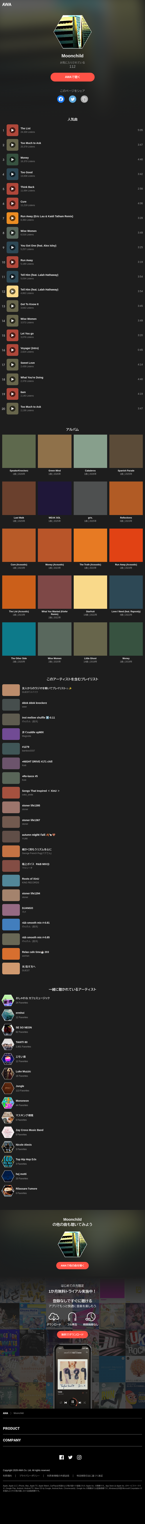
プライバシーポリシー (29, 1476)
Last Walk (19, 517)
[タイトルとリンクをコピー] (84, 99)
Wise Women (54, 658)
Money (126, 658)
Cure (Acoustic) (19, 564)
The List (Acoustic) (19, 611)
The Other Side (19, 658)
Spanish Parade (126, 470)
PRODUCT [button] (11, 1428)
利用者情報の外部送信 (58, 1476)
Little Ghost (90, 658)
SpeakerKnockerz (19, 470)
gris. (90, 517)
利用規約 (7, 1476)
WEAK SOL (55, 517)
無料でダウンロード (72, 1334)
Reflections (126, 517)
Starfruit (90, 611)
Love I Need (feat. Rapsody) (126, 611)
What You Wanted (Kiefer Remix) (55, 613)
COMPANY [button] (12, 1440)
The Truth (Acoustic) (90, 564)
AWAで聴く (72, 77)
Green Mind (55, 470)
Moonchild (19, 1413)
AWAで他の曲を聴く (72, 1265)
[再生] (12, 130)
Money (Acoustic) (54, 564)
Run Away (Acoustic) (126, 564)
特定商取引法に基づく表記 (90, 1476)
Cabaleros (90, 470)
